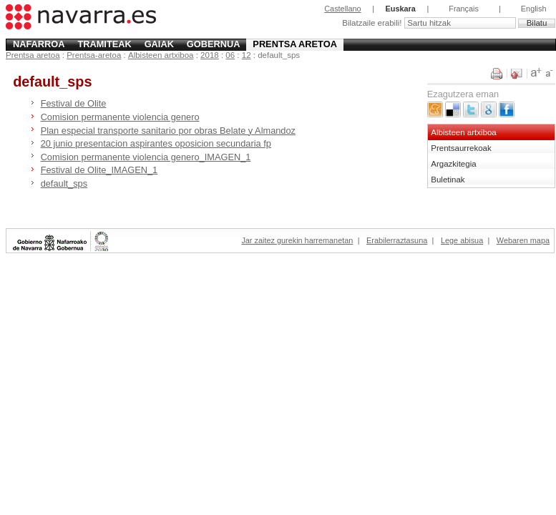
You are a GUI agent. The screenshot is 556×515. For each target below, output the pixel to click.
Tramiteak (104, 44)
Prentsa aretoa (295, 44)
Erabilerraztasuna (396, 240)
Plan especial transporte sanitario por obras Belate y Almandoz (168, 130)
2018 (209, 55)
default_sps (64, 183)
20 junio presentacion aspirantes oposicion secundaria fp (156, 143)
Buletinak (447, 179)
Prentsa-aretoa (94, 55)
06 (230, 55)
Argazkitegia (453, 164)
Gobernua (213, 44)
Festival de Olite (74, 103)
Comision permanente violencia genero (120, 117)
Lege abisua (462, 240)
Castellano (342, 8)
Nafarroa (39, 44)
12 (246, 55)
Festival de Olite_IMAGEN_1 (99, 170)
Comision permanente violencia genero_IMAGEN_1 (146, 157)
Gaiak (159, 44)
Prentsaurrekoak (461, 148)
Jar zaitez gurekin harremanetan (297, 240)
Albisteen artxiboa (161, 55)
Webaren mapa (523, 240)
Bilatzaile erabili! (373, 23)
